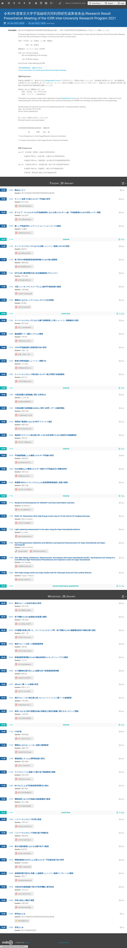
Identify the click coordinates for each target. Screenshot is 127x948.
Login (122, 3)
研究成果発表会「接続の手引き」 (31, 68)
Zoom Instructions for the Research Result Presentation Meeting (42, 70)
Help (60, 942)
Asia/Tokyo (96, 3)
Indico (27, 942)
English (110, 3)
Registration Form (52, 80)
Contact (66, 942)
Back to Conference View (75, 3)
